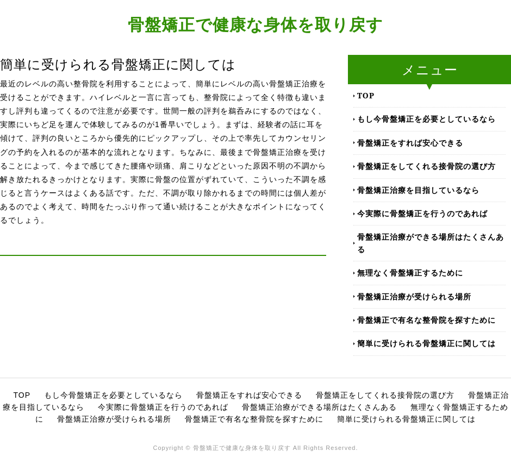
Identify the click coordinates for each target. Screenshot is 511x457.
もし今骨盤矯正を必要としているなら (426, 119)
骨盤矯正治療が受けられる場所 (414, 296)
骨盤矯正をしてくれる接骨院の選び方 (426, 166)
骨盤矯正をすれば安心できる (410, 142)
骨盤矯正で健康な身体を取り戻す (255, 24)
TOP (366, 95)
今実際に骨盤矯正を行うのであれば (422, 213)
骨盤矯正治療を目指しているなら (418, 190)
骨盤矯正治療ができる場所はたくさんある (430, 242)
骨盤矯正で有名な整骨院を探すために (426, 320)
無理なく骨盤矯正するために (410, 272)
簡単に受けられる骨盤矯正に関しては (426, 343)
